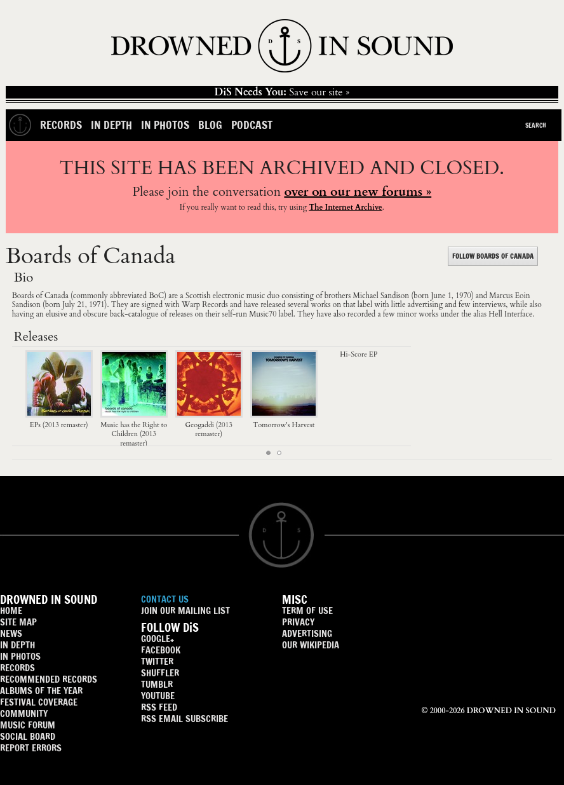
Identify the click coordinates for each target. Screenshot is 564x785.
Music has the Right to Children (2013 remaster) (134, 429)
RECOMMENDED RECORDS (48, 679)
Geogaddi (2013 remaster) (209, 425)
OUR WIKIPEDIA (310, 645)
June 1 (441, 295)
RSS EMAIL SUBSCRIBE (184, 718)
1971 (97, 304)
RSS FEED (159, 707)
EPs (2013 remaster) (59, 420)
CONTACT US (165, 599)
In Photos (165, 125)
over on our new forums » (357, 191)
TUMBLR (157, 684)
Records (61, 125)
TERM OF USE (307, 610)
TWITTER (157, 661)
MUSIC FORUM (27, 725)
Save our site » (282, 92)
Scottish (198, 295)
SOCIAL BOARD (27, 736)
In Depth (111, 125)
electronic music (239, 295)
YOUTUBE (158, 695)
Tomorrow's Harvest (284, 420)
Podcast (251, 125)
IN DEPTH (17, 645)
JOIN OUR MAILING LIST (185, 610)
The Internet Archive (345, 207)
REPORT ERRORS (31, 747)
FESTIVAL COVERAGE (38, 702)
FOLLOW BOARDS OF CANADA (493, 256)
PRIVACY (298, 622)
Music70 (262, 314)
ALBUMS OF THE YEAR (41, 690)
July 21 (73, 304)
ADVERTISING (307, 633)
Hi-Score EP (358, 354)
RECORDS (17, 667)
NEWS (11, 633)
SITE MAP (18, 622)
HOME (11, 610)
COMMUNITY (24, 713)
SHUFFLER (160, 672)
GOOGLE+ (157, 638)
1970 (463, 295)
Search (535, 125)
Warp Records (205, 304)
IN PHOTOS (20, 656)
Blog (210, 125)
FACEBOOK (160, 650)
